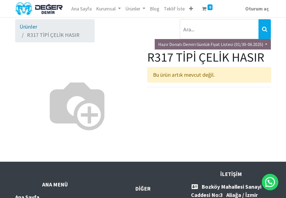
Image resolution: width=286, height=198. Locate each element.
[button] (191, 9)
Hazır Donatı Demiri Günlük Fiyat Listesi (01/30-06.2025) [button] (211, 44)
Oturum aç (257, 9)
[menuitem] (81, 9)
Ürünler (28, 26)
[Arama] (264, 29)
